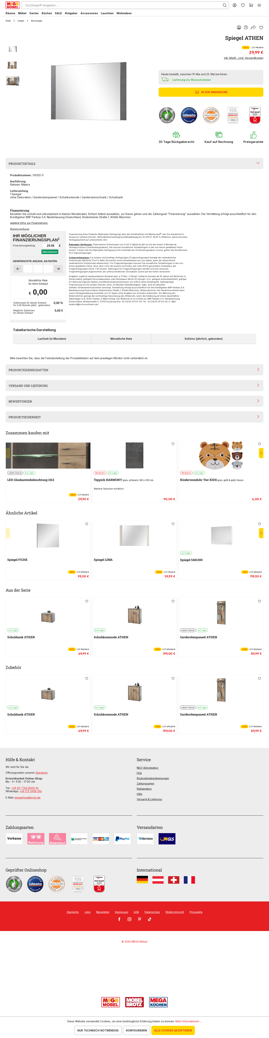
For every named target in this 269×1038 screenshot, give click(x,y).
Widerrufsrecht (175, 912)
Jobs (87, 912)
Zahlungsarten (145, 783)
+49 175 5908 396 (31, 791)
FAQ (139, 773)
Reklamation (144, 788)
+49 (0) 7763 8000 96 (25, 788)
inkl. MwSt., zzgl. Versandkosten (243, 57)
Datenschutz (152, 912)
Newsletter (102, 912)
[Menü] (259, 5)
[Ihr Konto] (235, 5)
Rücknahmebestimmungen (153, 778)
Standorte (41, 772)
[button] (176, 137)
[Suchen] (224, 5)
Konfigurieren (136, 1030)
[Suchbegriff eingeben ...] (125, 5)
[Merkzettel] (243, 5)
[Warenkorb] (251, 5)
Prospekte (196, 912)
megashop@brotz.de (27, 797)
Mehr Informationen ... (188, 1021)
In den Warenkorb (211, 92)
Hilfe (139, 794)
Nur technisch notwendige (98, 1030)
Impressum (121, 912)
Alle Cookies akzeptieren (173, 1030)
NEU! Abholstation (147, 767)
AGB (136, 912)
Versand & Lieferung (149, 799)
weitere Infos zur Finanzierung (28, 222)
